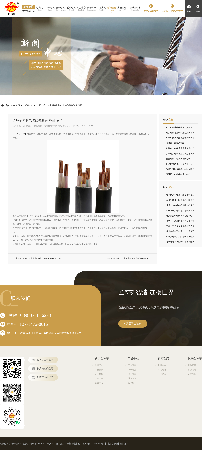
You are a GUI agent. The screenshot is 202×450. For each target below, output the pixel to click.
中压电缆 (132, 365)
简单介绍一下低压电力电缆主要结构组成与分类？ (180, 232)
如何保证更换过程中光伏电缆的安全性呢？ (180, 243)
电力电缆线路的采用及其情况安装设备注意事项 (180, 128)
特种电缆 (132, 374)
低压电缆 (132, 370)
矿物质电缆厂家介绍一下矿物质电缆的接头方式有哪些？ (180, 237)
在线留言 (192, 370)
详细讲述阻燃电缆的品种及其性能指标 (180, 170)
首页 (18, 105)
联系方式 (192, 365)
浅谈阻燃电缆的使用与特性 (178, 174)
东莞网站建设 (73, 443)
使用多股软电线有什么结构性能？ (179, 216)
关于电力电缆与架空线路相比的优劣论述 (180, 154)
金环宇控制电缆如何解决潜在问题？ (66, 105)
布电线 (131, 383)
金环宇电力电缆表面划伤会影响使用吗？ (131, 258)
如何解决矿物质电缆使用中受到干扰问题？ (180, 196)
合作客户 (99, 378)
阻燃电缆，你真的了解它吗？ (179, 159)
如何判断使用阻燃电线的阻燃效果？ (180, 201)
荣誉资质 (99, 370)
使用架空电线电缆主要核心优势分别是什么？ (180, 206)
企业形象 (99, 374)
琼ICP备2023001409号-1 (93, 443)
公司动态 (41, 105)
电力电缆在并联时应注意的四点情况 (180, 133)
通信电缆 (132, 378)
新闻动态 (29, 105)
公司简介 (99, 365)
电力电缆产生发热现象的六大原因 (180, 139)
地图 (198, 11)
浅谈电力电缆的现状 (175, 143)
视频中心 (99, 383)
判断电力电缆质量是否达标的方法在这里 (180, 149)
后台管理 (113, 443)
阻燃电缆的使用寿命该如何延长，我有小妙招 (179, 165)
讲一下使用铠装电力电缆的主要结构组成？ (180, 211)
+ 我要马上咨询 (133, 323)
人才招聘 (192, 374)
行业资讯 (162, 374)
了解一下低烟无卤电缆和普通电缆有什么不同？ (180, 227)
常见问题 (162, 370)
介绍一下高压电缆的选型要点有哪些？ (180, 222)
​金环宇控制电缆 (24, 134)
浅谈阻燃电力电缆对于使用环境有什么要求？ (43, 258)
